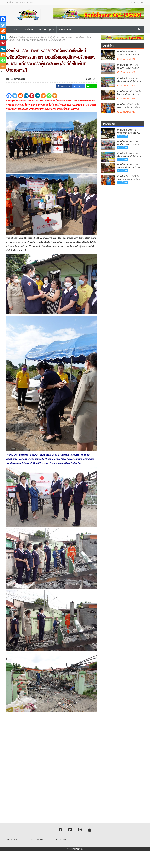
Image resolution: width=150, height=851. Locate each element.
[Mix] (43, 95)
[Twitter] (14, 95)
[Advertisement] (75, 751)
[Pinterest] (31, 95)
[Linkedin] (26, 95)
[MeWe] (37, 95)
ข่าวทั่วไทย (10, 37)
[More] (54, 95)
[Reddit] (20, 95)
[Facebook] (9, 95)
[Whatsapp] (49, 95)
